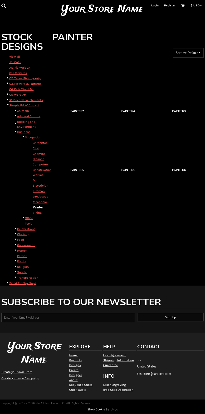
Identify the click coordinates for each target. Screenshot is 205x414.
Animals (23, 111)
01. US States (18, 73)
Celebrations (26, 229)
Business (23, 132)
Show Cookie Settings (102, 409)
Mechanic (40, 202)
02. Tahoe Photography (25, 78)
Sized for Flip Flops (22, 283)
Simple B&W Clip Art (24, 105)
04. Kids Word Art (21, 89)
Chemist (39, 153)
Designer (75, 375)
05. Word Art (17, 94)
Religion (23, 266)
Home (73, 355)
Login (155, 5)
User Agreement (114, 355)
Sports (22, 272)
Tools (28, 223)
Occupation (33, 137)
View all (14, 56)
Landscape (40, 196)
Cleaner (38, 159)
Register (170, 5)
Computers (41, 164)
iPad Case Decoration (118, 389)
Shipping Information (118, 360)
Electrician (40, 185)
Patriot (22, 256)
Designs (75, 365)
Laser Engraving (114, 384)
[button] (3, 5)
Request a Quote (81, 384)
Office (29, 218)
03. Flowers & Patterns (25, 83)
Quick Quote (77, 389)
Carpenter (40, 143)
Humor (22, 250)
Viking (37, 212)
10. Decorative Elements (26, 100)
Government (26, 245)
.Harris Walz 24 (19, 67)
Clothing (23, 234)
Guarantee (110, 365)
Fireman (39, 191)
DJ (34, 180)
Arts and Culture (28, 116)
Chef (36, 148)
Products (75, 360)
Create (73, 370)
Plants (21, 261)
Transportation (27, 277)
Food (20, 239)
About (73, 380)
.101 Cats (15, 62)
